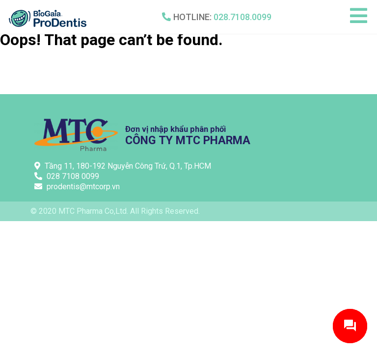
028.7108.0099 (242, 17)
